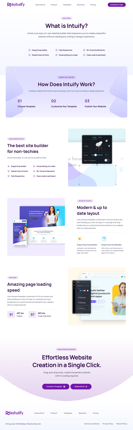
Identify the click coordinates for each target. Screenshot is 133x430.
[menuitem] (40, 4)
